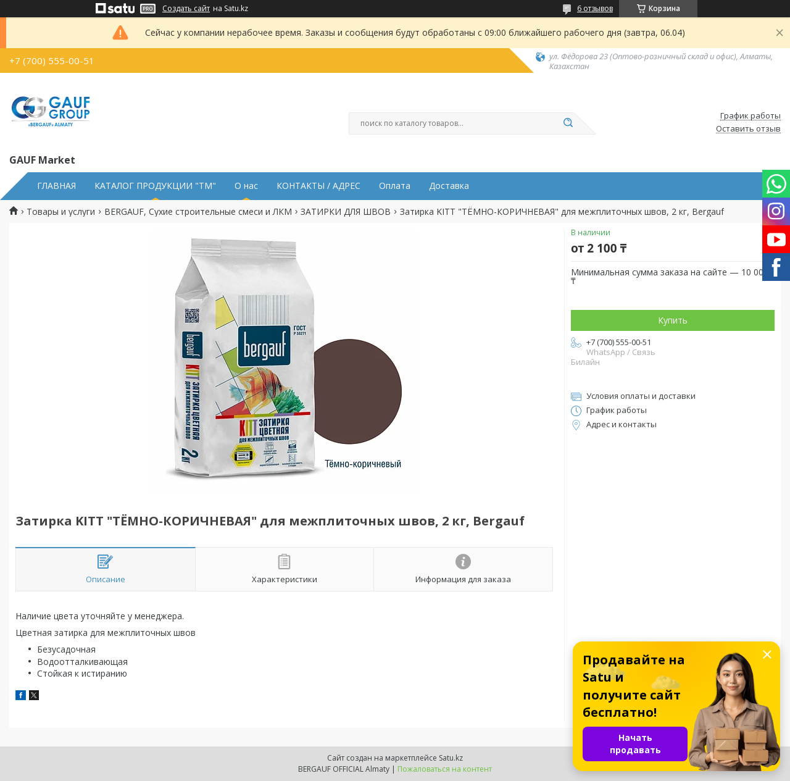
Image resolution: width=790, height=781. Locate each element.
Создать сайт (186, 8)
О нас (246, 186)
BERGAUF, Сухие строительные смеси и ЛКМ (198, 211)
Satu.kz (451, 758)
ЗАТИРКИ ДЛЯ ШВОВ (346, 211)
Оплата (394, 186)
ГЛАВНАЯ (56, 186)
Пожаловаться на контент (444, 769)
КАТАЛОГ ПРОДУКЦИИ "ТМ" (155, 186)
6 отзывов (595, 8)
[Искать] (567, 123)
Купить (673, 320)
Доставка (449, 186)
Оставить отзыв (748, 129)
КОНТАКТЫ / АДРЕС (318, 186)
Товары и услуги (61, 211)
